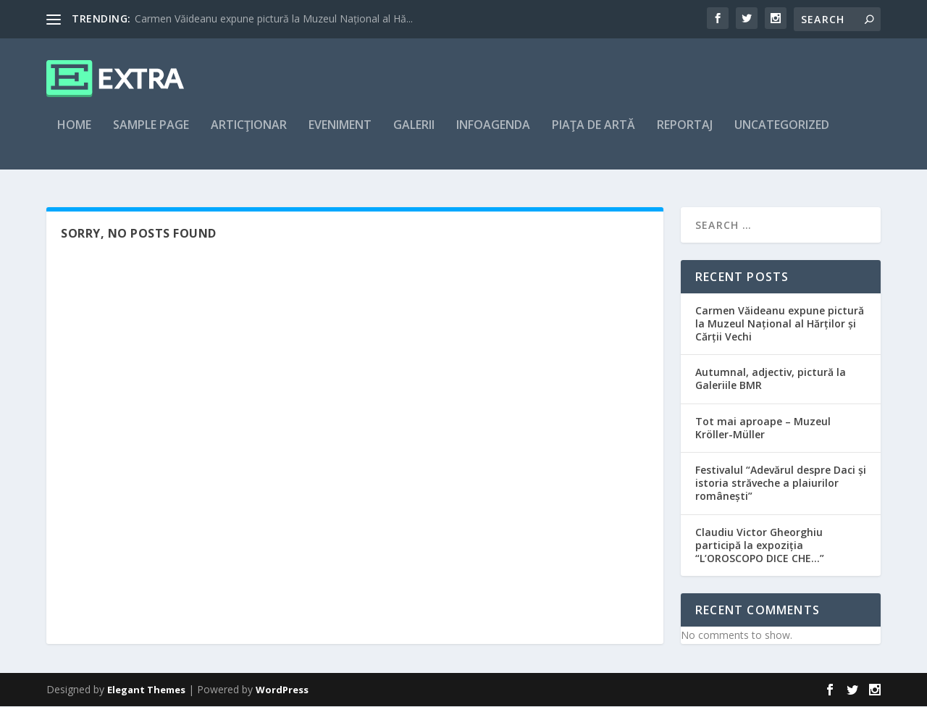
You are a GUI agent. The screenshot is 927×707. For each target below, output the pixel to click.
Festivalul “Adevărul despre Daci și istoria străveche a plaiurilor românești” (780, 483)
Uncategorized (781, 135)
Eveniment (340, 135)
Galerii (414, 135)
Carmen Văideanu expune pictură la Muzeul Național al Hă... (274, 18)
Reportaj (685, 135)
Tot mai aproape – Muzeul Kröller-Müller (763, 428)
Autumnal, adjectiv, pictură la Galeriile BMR (770, 380)
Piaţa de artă (593, 135)
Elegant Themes (146, 690)
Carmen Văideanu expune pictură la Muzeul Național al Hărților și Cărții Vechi (779, 324)
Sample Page (151, 135)
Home (74, 135)
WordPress (282, 690)
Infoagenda (493, 135)
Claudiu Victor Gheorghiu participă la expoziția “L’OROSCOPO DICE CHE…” (759, 546)
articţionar (249, 135)
